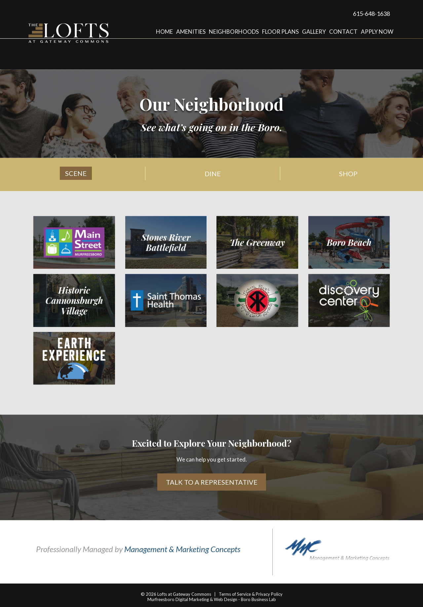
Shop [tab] (348, 174)
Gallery (314, 31)
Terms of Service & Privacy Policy (251, 594)
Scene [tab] (76, 173)
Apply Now (377, 31)
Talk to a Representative (211, 482)
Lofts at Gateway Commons (184, 594)
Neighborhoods (234, 31)
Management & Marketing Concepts (182, 549)
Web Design (225, 599)
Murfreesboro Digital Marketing (178, 599)
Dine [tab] (213, 174)
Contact (343, 31)
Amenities (191, 31)
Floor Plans (280, 31)
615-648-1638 (371, 13)
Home (164, 31)
